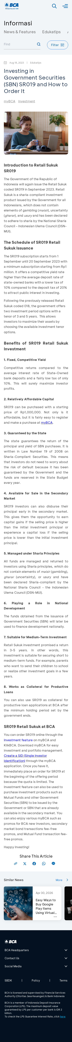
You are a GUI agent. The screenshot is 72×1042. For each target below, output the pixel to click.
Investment (26, 101)
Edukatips (51, 31)
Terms (63, 980)
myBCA (9, 101)
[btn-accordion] (36, 950)
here (62, 1016)
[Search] (54, 6)
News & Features (20, 31)
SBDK (8, 980)
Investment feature (18, 740)
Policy (36, 980)
